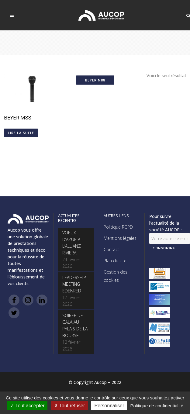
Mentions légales (120, 238)
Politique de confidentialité (156, 405)
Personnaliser (109, 405)
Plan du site (115, 261)
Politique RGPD (118, 227)
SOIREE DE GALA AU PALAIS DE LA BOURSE (75, 325)
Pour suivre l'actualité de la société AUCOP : (165, 223)
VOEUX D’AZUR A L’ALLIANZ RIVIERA (71, 243)
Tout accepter (27, 405)
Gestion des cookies (115, 276)
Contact (111, 249)
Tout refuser (69, 405)
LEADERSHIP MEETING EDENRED (74, 284)
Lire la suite (21, 132)
